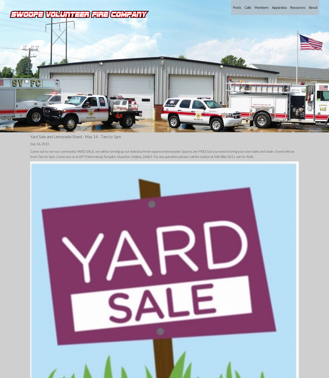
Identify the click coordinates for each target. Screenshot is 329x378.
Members (261, 7)
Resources (297, 7)
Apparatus (279, 7)
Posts (237, 7)
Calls (247, 7)
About (313, 7)
